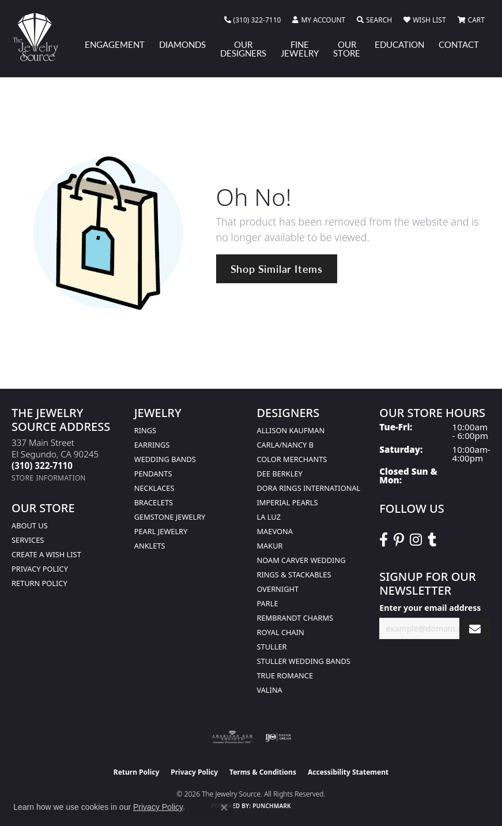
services (28, 540)
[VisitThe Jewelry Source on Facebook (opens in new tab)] (383, 540)
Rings (145, 430)
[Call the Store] (42, 465)
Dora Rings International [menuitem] (309, 488)
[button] (318, 20)
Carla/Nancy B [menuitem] (285, 445)
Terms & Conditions (262, 772)
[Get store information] (49, 478)
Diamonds (182, 44)
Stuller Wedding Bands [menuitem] (303, 661)
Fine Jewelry (300, 49)
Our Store (346, 49)
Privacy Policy (40, 569)
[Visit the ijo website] (278, 737)
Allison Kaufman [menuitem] (291, 430)
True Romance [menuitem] (285, 675)
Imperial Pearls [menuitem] (287, 502)
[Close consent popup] (224, 807)
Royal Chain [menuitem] (280, 632)
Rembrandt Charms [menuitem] (295, 618)
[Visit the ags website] (232, 737)
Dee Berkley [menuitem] (280, 473)
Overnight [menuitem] (278, 589)
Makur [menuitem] (270, 545)
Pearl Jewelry (161, 531)
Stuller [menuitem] (272, 646)
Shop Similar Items (277, 268)
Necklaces (154, 488)
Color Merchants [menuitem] (292, 459)
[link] (252, 20)
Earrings (152, 445)
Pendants (153, 473)
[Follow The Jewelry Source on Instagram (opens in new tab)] (416, 540)
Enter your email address (430, 607)
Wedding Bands (165, 459)
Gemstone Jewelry (170, 517)
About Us (30, 525)
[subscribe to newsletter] (474, 628)
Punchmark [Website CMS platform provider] (271, 806)
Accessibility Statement (348, 772)
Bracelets (153, 502)
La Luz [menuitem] (269, 517)
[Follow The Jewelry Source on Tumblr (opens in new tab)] (432, 540)
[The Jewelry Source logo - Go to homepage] (41, 37)
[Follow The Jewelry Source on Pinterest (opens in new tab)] (399, 540)
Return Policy (39, 583)
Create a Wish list (46, 554)
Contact (459, 44)
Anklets (149, 545)
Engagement (115, 44)
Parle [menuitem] (267, 603)
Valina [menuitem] (269, 690)
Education (399, 44)
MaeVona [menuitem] (275, 531)
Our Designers (243, 49)
